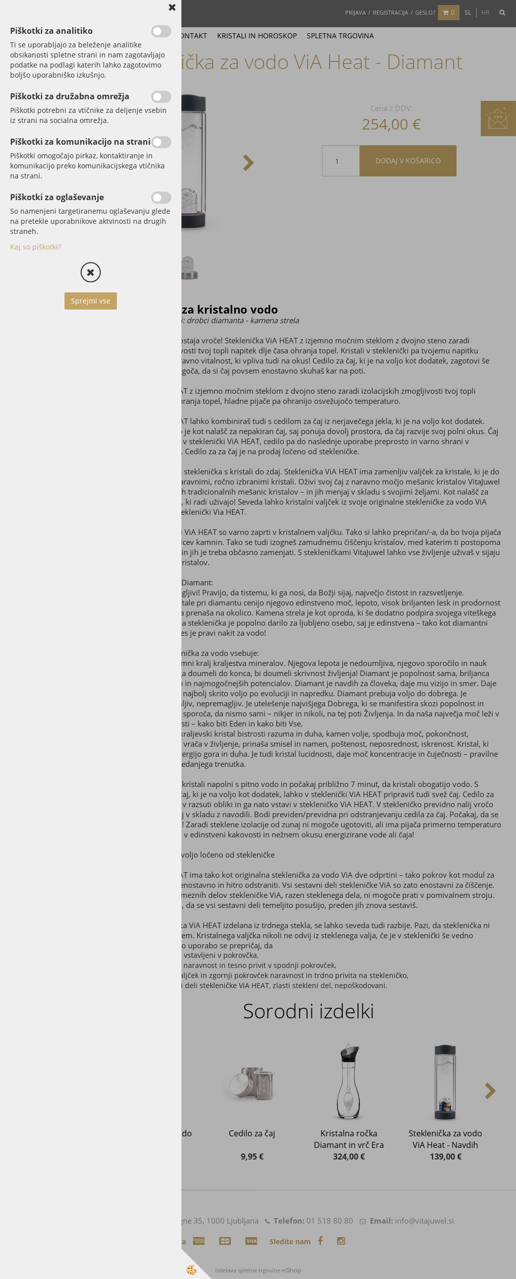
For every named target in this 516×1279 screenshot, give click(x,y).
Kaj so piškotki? (35, 247)
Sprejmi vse (90, 301)
